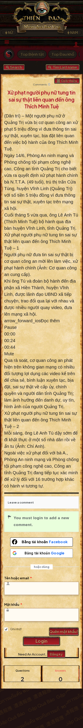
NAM (72, 32)
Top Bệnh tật (32, 54)
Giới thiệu (67, 81)
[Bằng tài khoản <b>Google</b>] (41, 553)
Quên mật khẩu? (64, 631)
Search (14, 67)
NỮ (9, 32)
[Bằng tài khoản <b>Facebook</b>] (41, 541)
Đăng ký (56, 654)
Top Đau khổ (63, 54)
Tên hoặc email (18, 578)
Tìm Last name (62, 67)
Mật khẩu (13, 604)
